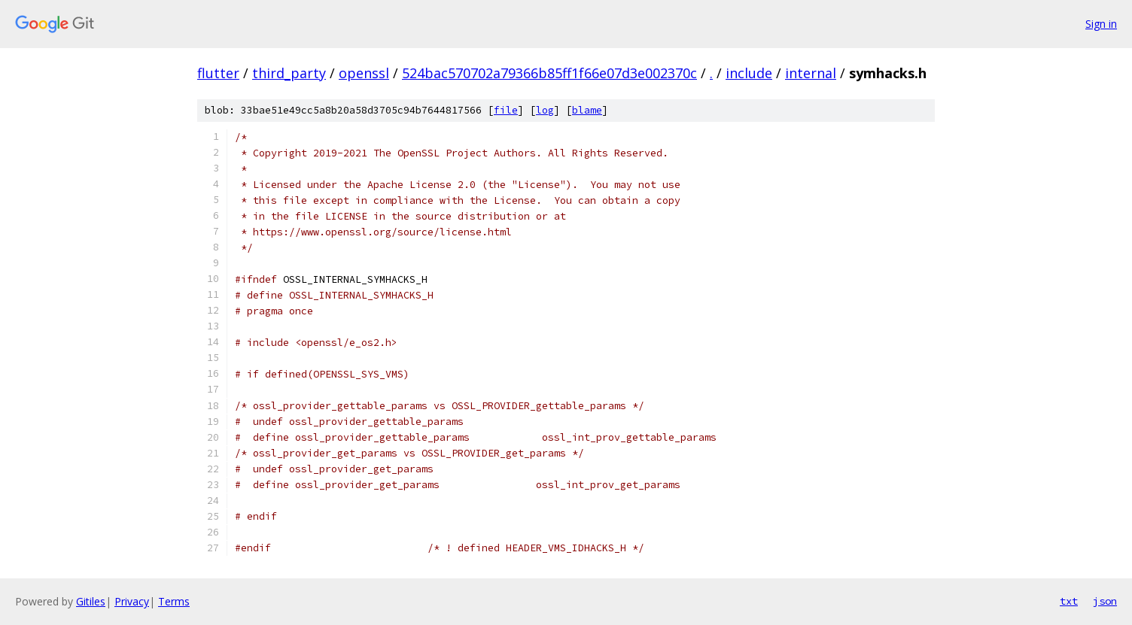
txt (1069, 601)
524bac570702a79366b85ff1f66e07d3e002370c (549, 73)
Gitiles (90, 601)
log (545, 110)
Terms (174, 601)
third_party (289, 73)
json (1105, 601)
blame (587, 110)
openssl (364, 73)
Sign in (1101, 24)
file (506, 110)
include (749, 73)
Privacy (131, 601)
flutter (218, 73)
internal (810, 73)
